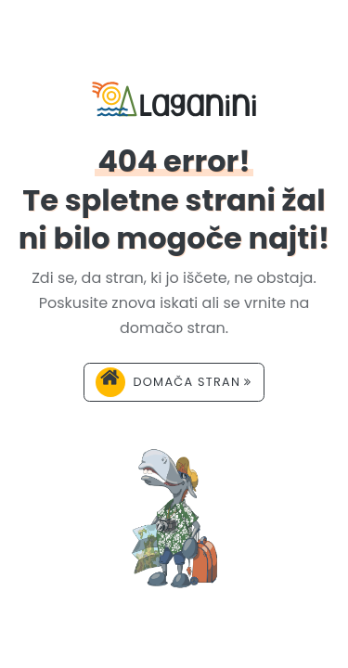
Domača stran (173, 382)
